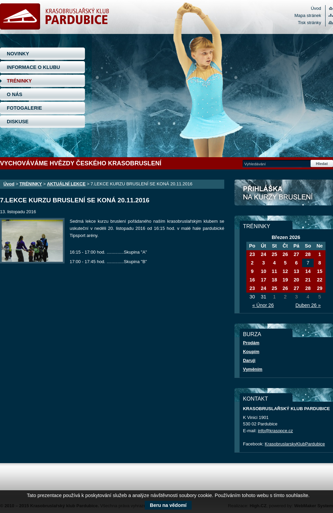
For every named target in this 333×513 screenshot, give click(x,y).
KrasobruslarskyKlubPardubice (295, 443)
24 (263, 254)
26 (285, 254)
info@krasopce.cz (275, 430)
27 (296, 254)
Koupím (251, 351)
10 (263, 271)
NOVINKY (18, 53)
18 (274, 279)
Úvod (316, 8)
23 (252, 254)
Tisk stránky (309, 22)
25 (274, 254)
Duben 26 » (307, 305)
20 (296, 279)
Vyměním (252, 369)
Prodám (251, 342)
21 (308, 279)
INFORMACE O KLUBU (33, 67)
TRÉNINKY (19, 81)
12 (285, 271)
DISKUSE (18, 121)
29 (319, 288)
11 (274, 271)
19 (285, 279)
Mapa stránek (308, 15)
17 (263, 279)
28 (308, 254)
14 (308, 271)
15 (319, 271)
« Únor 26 (263, 305)
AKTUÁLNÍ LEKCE (66, 183)
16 (252, 279)
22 (319, 279)
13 (296, 271)
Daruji (249, 360)
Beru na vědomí (168, 505)
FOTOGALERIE (24, 108)
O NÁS (14, 94)
